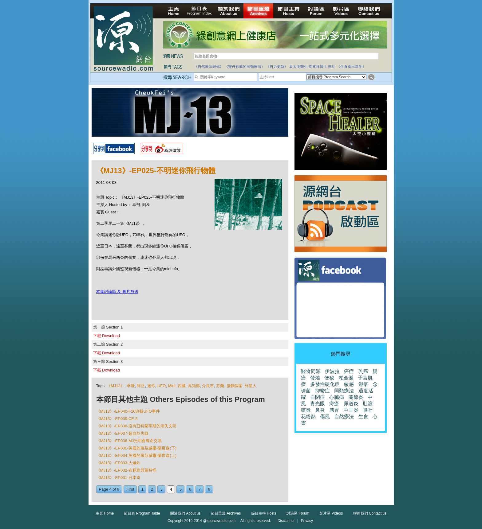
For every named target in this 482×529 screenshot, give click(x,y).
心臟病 (336, 397)
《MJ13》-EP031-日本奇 (118, 477)
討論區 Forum (297, 513)
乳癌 (363, 371)
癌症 (331, 66)
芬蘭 (220, 385)
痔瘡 (334, 403)
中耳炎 (351, 410)
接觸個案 (235, 385)
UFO (161, 385)
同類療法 (344, 390)
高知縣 (194, 385)
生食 (363, 416)
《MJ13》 (115, 385)
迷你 (151, 385)
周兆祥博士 (318, 66)
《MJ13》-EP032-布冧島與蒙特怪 (126, 470)
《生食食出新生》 (351, 66)
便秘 (329, 377)
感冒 (334, 410)
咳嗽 (306, 410)
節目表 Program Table (142, 513)
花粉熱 (308, 416)
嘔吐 (368, 410)
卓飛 (131, 385)
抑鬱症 (322, 390)
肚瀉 (368, 403)
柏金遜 (346, 377)
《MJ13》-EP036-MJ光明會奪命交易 (129, 440)
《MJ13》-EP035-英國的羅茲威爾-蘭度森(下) (136, 448)
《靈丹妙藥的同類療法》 (244, 66)
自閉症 (317, 397)
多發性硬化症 (325, 384)
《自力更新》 (277, 66)
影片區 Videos (331, 513)
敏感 (349, 384)
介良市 (208, 385)
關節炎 (356, 397)
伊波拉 (332, 371)
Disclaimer (286, 521)
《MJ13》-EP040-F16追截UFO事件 (128, 411)
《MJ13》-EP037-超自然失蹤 (122, 433)
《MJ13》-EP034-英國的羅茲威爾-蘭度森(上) (136, 455)
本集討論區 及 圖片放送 (117, 291)
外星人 (251, 385)
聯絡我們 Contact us (370, 513)
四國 (182, 385)
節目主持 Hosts (263, 513)
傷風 (325, 416)
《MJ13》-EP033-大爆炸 (118, 463)
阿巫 (141, 385)
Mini (172, 385)
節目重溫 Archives (226, 513)
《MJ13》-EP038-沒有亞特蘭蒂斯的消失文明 (136, 426)
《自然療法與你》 (208, 66)
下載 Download (106, 335)
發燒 (315, 377)
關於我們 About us (185, 513)
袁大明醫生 (298, 66)
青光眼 (317, 403)
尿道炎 (351, 403)
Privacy (307, 521)
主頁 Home (105, 513)
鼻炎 (320, 410)
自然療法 (344, 416)
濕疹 (363, 384)
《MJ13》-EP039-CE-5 (117, 418)
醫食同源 (311, 371)
